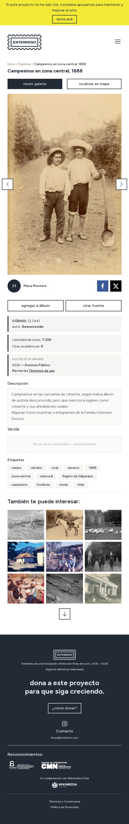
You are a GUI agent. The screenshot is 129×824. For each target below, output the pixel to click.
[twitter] (115, 286)
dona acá (64, 19)
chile (80, 485)
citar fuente (93, 305)
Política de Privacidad (64, 807)
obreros (73, 468)
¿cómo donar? (64, 708)
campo (16, 468)
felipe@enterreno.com (64, 737)
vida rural (46, 476)
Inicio (12, 64)
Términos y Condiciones (64, 801)
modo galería (34, 84)
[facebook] (102, 286)
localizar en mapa (94, 84)
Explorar (25, 64)
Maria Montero (35, 286)
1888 (93, 468)
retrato (36, 468)
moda (63, 485)
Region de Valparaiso (77, 476)
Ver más (13, 429)
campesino (19, 485)
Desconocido (32, 327)
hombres (43, 485)
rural (54, 468)
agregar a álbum (35, 305)
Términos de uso (42, 371)
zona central (20, 476)
